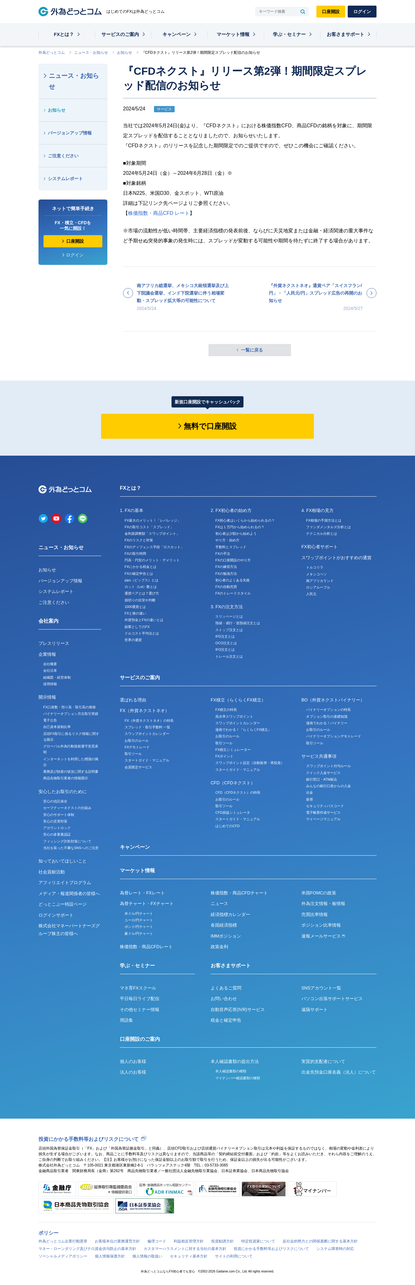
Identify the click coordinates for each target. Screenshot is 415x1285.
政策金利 (219, 946)
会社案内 (48, 621)
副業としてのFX (137, 627)
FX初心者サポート (319, 546)
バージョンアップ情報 (70, 132)
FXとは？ (64, 34)
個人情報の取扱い (147, 1256)
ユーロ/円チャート (139, 920)
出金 (309, 792)
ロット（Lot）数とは (141, 587)
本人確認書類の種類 (230, 1071)
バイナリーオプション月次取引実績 (70, 714)
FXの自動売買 (226, 587)
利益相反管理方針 (189, 1241)
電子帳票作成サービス (323, 812)
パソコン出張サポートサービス (332, 998)
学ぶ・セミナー (289, 34)
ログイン (362, 11)
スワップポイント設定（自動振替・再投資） (249, 763)
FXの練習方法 (226, 567)
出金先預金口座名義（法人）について (338, 1072)
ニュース (219, 903)
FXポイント (224, 756)
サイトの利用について (234, 1256)
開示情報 (47, 697)
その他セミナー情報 (139, 1009)
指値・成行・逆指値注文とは (237, 623)
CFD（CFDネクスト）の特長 (237, 792)
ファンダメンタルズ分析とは (328, 527)
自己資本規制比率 (57, 727)
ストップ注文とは (229, 630)
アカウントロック (57, 828)
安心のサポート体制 (58, 815)
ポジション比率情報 (321, 925)
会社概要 (50, 664)
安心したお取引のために (62, 791)
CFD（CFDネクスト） (233, 782)
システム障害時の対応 (335, 1249)
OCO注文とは (226, 643)
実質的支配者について (323, 1061)
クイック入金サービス (323, 773)
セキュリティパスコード (325, 806)
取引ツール (133, 754)
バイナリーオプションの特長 (328, 709)
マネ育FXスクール (138, 987)
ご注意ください (63, 155)
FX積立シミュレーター (233, 749)
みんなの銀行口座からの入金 (328, 786)
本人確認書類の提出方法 (235, 1061)
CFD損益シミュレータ (232, 812)
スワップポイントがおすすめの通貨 (336, 557)
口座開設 (331, 11)
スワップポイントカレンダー (147, 734)
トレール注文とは (229, 656)
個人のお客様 (133, 1061)
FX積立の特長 (226, 709)
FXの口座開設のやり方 (233, 560)
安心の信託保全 (55, 801)
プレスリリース (53, 643)
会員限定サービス (138, 767)
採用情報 (50, 684)
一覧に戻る (252, 349)
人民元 (311, 594)
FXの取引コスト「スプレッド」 (149, 527)
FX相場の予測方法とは (323, 520)
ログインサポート (56, 915)
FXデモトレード (137, 747)
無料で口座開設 (210, 426)
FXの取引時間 (135, 553)
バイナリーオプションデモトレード (333, 736)
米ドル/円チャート (139, 913)
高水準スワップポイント (234, 716)
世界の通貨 (133, 640)
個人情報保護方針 (110, 1256)
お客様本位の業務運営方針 (117, 1241)
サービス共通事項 (318, 756)
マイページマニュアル (323, 819)
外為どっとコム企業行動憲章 (62, 1241)
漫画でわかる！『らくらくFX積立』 (243, 729)
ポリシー (48, 1233)
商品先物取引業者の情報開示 (65, 778)
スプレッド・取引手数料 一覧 (147, 727)
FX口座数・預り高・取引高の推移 (69, 707)
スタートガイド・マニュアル (147, 760)
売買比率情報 (314, 914)
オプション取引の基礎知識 (326, 716)
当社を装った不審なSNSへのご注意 (71, 848)
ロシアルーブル (318, 587)
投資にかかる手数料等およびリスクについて (88, 1139)
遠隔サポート (314, 1009)
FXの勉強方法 (226, 573)
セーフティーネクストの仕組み (67, 808)
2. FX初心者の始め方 (231, 510)
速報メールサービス (323, 935)
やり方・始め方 (227, 540)
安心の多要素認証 (57, 834)
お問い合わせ (224, 998)
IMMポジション (226, 935)
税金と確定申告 (226, 1020)
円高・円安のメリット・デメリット (152, 560)
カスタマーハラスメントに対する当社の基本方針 (185, 1249)
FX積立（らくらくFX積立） (238, 699)
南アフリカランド (320, 581)
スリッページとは (229, 616)
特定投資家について (258, 1241)
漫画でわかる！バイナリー (326, 723)
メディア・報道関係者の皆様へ (69, 893)
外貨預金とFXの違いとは (144, 620)
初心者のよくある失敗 (232, 580)
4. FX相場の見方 (317, 510)
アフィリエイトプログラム (64, 882)
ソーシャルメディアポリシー (62, 1256)
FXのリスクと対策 (139, 540)
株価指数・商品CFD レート (159, 213)
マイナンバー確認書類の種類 (237, 1078)
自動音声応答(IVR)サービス (238, 1009)
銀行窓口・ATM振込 (321, 779)
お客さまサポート (345, 34)
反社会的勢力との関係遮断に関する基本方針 (320, 1241)
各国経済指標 (224, 925)
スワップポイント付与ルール (328, 766)
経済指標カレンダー (230, 914)
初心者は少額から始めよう (236, 533)
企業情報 (47, 654)
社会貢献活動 (51, 871)
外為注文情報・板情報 (323, 903)
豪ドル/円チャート (139, 933)
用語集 (126, 1020)
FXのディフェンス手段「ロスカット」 (154, 547)
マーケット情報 (233, 34)
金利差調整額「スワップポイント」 (152, 533)
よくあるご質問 (226, 987)
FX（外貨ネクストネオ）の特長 (149, 720)
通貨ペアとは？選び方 (142, 593)
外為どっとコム (51, 52)
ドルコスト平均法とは (142, 633)
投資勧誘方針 (222, 1241)
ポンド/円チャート (139, 926)
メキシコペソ (316, 574)
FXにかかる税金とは (140, 567)
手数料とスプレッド (230, 547)
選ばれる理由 (133, 699)
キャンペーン (176, 34)
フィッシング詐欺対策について (67, 841)
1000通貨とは (135, 607)
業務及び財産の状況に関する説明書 (70, 771)
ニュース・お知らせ (91, 52)
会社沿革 (50, 670)
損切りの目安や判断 (140, 600)
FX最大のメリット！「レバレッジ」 (153, 520)
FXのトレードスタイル (233, 593)
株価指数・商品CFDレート (146, 946)
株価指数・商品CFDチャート (239, 892)
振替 (309, 799)
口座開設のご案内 (140, 1039)
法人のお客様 (133, 1072)
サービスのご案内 (120, 34)
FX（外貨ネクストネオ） (144, 710)
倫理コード (156, 1241)
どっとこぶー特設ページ (62, 904)
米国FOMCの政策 (318, 892)
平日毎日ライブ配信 (139, 998)
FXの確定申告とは (139, 573)
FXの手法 (222, 553)
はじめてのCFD (227, 826)
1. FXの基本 (131, 510)
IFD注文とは (225, 636)
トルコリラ (314, 567)
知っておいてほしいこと (62, 860)
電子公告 (50, 720)
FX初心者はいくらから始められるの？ (245, 520)
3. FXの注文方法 (227, 606)
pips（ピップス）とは (141, 580)
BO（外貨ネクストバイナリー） (333, 699)
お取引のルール (137, 740)
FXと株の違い (135, 613)
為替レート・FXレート (142, 892)
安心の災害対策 (55, 821)
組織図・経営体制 (57, 677)
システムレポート (65, 178)
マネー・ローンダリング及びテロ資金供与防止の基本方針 (87, 1249)
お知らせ (124, 52)
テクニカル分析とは (321, 533)
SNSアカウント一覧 (321, 987)
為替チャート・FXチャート (147, 903)
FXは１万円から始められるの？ (239, 527)
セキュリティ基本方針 (189, 1256)
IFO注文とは (225, 649)
